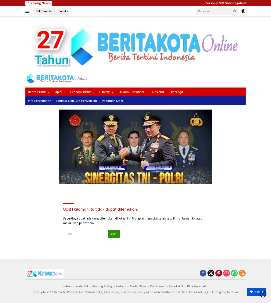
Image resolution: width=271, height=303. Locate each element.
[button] (235, 11)
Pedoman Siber (112, 101)
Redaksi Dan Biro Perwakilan (76, 101)
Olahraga (176, 92)
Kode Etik (82, 286)
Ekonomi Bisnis (80, 92)
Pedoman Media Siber (131, 286)
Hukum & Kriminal (131, 92)
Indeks (63, 11)
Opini (58, 92)
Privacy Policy (102, 286)
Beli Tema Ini (44, 11)
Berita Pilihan (37, 92)
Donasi (256, 291)
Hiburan (105, 92)
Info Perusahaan (39, 101)
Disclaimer (157, 286)
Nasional (158, 92)
